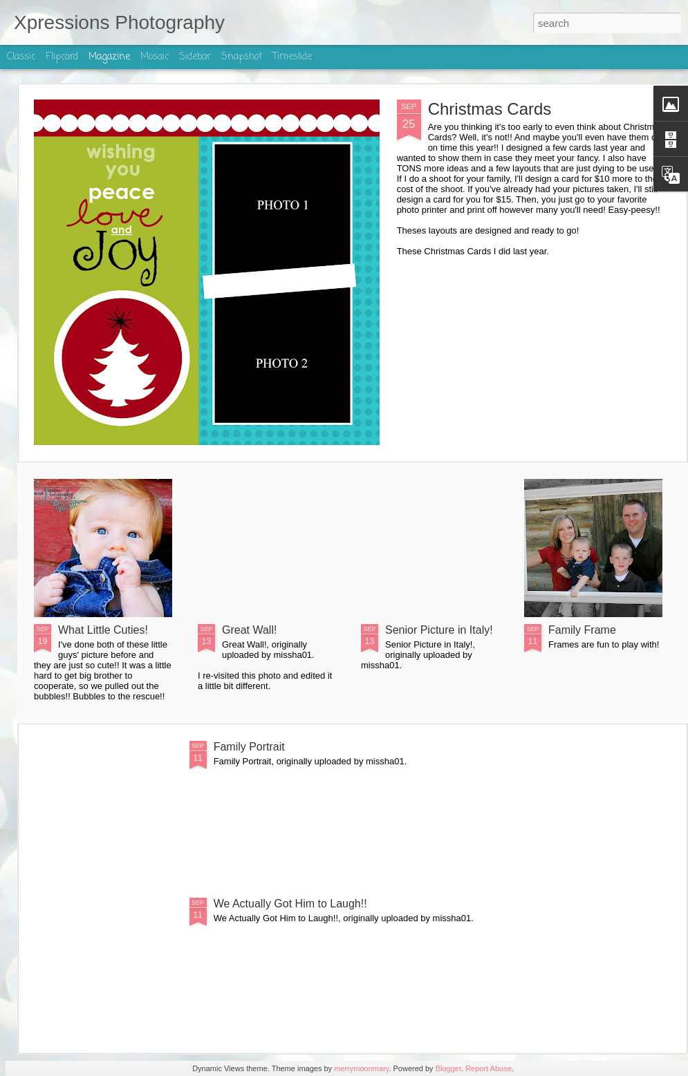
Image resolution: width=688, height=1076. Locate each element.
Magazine (109, 57)
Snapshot (241, 57)
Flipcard (62, 57)
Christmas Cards (490, 109)
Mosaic (154, 57)
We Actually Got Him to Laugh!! (290, 903)
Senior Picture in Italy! (439, 630)
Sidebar (195, 57)
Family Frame (582, 630)
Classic (21, 57)
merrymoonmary (361, 1068)
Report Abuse (488, 1068)
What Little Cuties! (103, 630)
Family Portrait (249, 747)
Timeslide (292, 57)
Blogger (448, 1068)
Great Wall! (249, 630)
